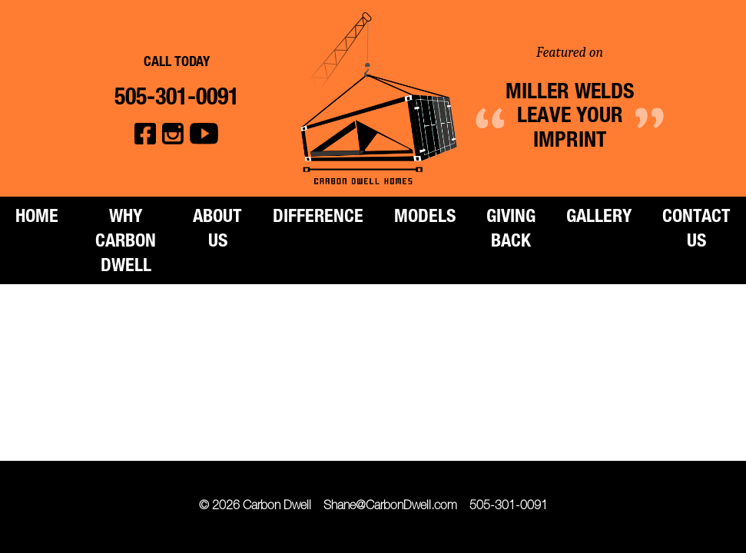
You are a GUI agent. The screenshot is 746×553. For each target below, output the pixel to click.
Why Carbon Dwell (125, 242)
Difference (318, 218)
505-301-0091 (508, 507)
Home (36, 218)
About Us (217, 230)
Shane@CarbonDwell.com (390, 507)
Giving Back (510, 230)
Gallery (599, 218)
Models (425, 218)
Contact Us (696, 230)
